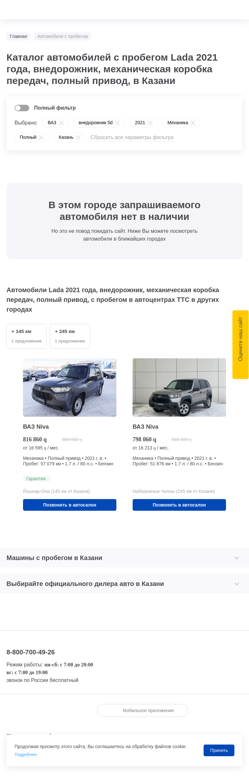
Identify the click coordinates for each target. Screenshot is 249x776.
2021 (140, 122)
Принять (219, 750)
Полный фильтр (55, 108)
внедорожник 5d (96, 122)
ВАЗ (52, 122)
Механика (178, 122)
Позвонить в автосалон (69, 505)
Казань (66, 137)
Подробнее (26, 754)
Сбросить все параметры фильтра (131, 137)
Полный (28, 137)
